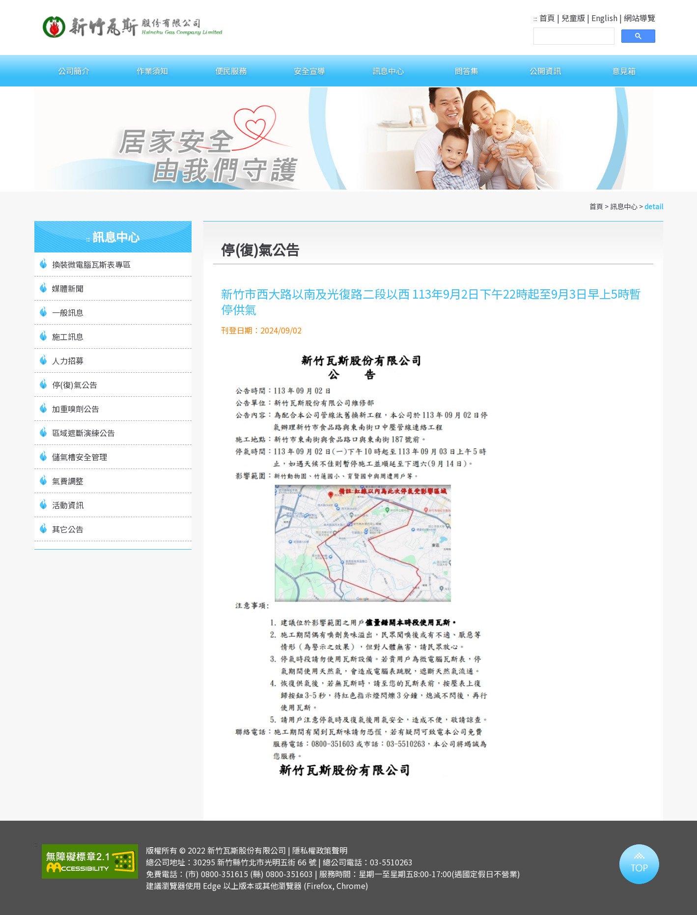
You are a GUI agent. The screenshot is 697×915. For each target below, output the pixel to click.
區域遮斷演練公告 (83, 433)
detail (653, 206)
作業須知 (152, 71)
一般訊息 (68, 312)
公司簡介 (73, 71)
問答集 (466, 71)
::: (535, 18)
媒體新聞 (68, 288)
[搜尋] (572, 36)
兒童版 (573, 18)
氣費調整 (68, 481)
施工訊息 (68, 336)
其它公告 (68, 529)
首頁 (547, 18)
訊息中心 (388, 71)
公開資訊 (545, 71)
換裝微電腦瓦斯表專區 (91, 264)
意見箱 (624, 71)
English (604, 18)
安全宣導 (309, 71)
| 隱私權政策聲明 (317, 850)
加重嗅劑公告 (75, 409)
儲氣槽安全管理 (79, 457)
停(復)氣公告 (74, 384)
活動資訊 (68, 505)
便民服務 (231, 71)
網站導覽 (639, 18)
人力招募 (68, 360)
